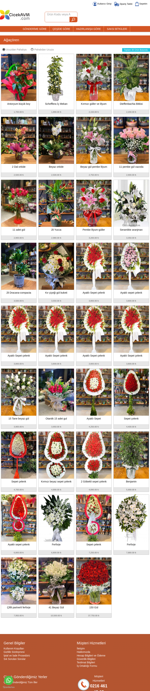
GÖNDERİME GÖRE (35, 28)
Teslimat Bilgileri (86, 662)
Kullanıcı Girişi (102, 4)
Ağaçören (11, 40)
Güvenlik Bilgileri (86, 659)
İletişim (81, 648)
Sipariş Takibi (123, 4)
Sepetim (141, 4)
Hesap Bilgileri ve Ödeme (91, 655)
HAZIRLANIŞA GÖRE (88, 28)
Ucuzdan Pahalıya (14, 49)
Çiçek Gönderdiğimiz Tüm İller (20, 682)
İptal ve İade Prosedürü (17, 655)
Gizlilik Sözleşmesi (14, 651)
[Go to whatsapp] (8, 680)
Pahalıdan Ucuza (42, 49)
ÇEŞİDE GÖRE (61, 28)
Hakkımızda (83, 651)
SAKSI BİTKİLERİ (117, 28)
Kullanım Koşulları (14, 648)
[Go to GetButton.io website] (8, 687)
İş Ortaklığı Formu (87, 665)
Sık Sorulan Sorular (15, 659)
